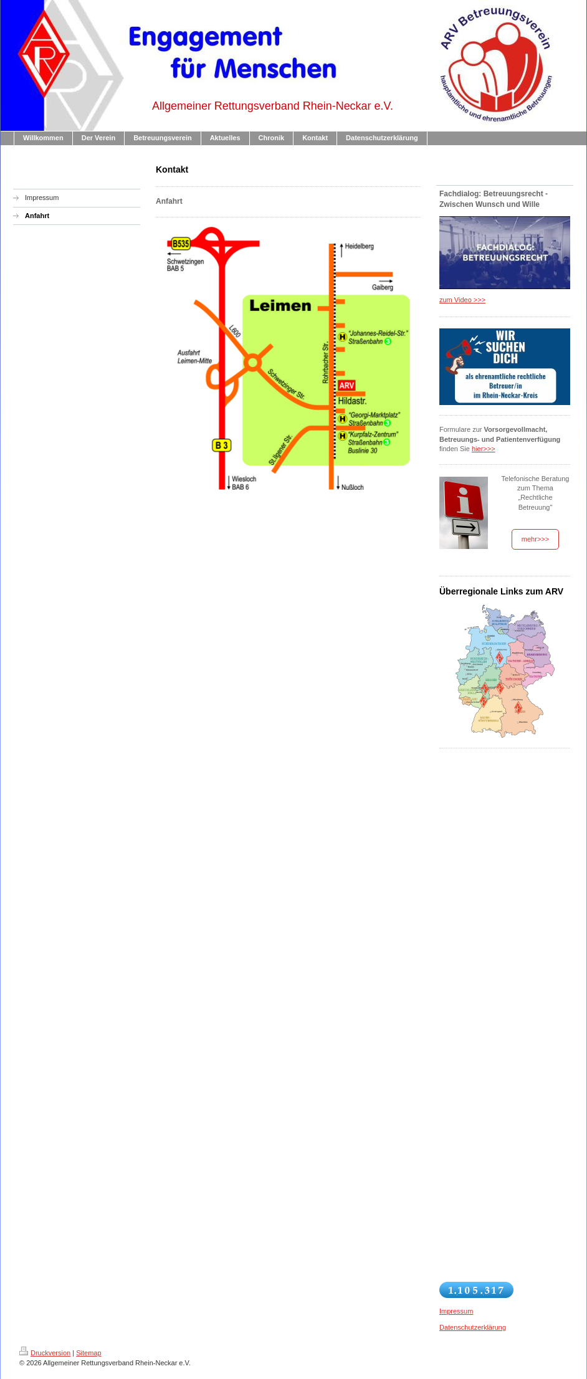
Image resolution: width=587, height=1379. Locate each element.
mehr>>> (535, 539)
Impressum (456, 1311)
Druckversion (44, 1353)
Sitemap (88, 1353)
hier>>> (483, 448)
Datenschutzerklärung (472, 1327)
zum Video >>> (462, 299)
